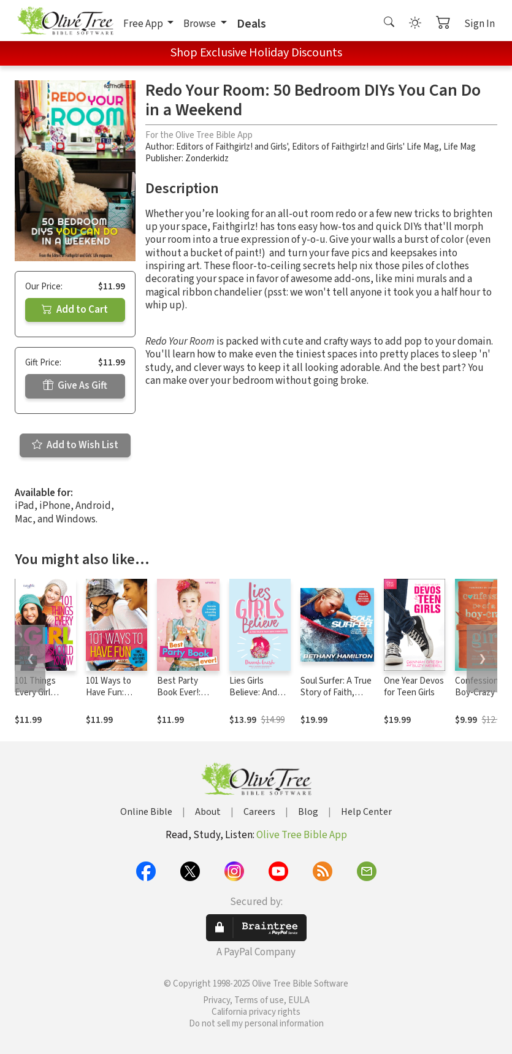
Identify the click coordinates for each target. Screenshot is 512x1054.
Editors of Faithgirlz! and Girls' (232, 146)
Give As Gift (75, 385)
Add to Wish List (75, 445)
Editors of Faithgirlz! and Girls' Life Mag (365, 146)
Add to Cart (75, 309)
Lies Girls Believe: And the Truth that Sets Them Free (260, 698)
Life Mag (459, 146)
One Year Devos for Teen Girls (414, 686)
